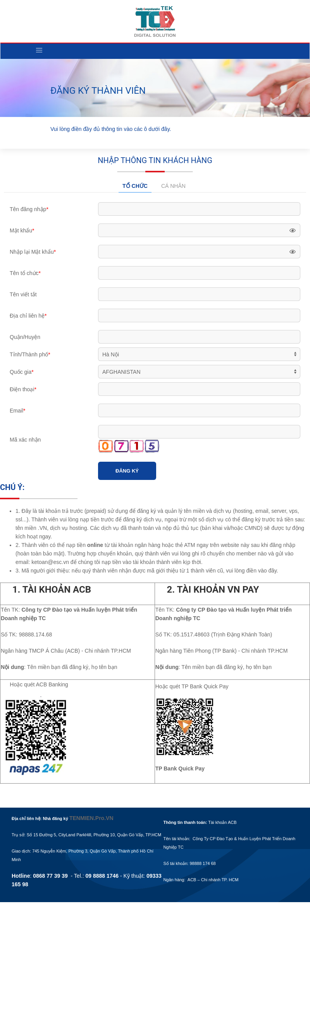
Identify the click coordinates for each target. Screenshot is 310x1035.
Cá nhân (173, 186)
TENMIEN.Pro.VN (91, 818)
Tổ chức (135, 186)
